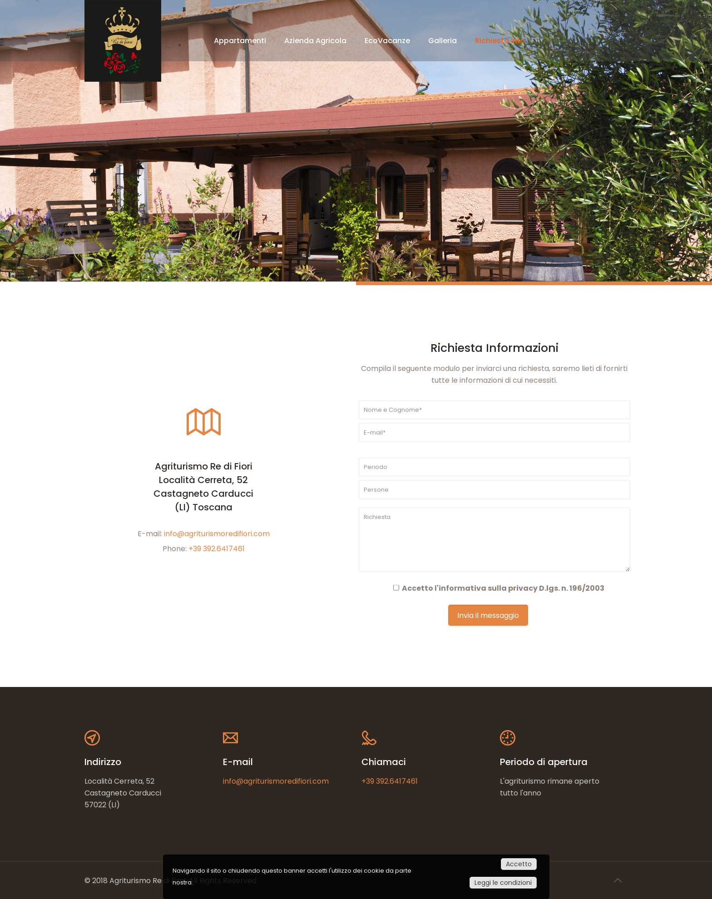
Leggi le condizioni (503, 882)
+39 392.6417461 (216, 548)
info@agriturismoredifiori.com (217, 533)
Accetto (519, 864)
